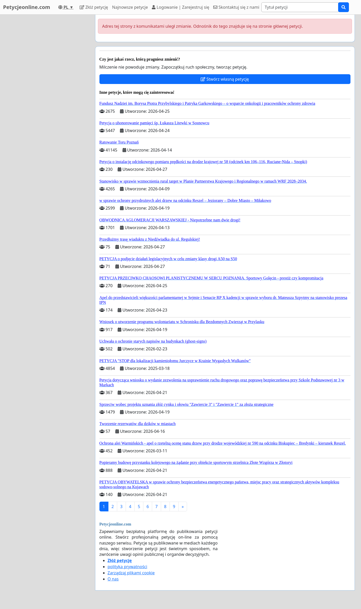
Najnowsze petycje (130, 7)
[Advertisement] (45, 92)
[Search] (299, 7)
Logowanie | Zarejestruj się (180, 7)
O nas (113, 579)
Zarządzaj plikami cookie (131, 573)
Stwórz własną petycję (225, 79)
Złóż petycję (94, 7)
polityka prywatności (127, 566)
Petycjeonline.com (26, 7)
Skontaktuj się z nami (236, 7)
